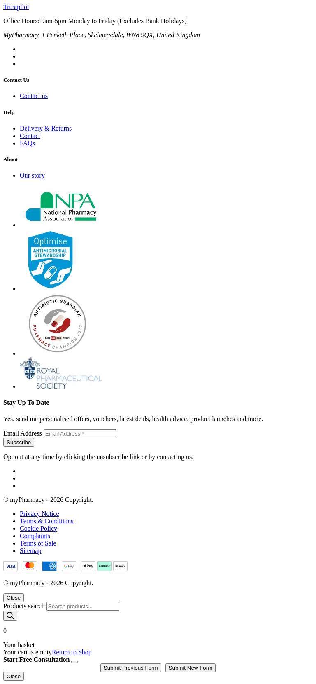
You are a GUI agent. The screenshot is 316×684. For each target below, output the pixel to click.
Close (14, 598)
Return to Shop (72, 652)
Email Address (23, 433)
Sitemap (30, 550)
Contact (30, 135)
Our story (32, 175)
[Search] (10, 616)
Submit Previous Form (131, 668)
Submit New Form (191, 668)
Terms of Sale (38, 543)
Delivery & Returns (46, 128)
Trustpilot (16, 6)
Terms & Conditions (46, 521)
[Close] (74, 662)
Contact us (34, 95)
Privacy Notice (39, 513)
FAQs (27, 143)
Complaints (35, 535)
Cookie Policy (38, 528)
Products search (24, 605)
